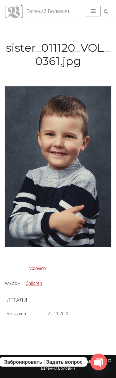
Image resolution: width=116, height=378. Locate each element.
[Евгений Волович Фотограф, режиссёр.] (37, 11)
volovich (37, 268)
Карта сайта (17, 360)
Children (34, 283)
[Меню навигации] (93, 11)
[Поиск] (106, 11)
